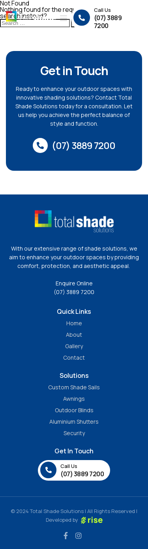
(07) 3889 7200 (74, 292)
